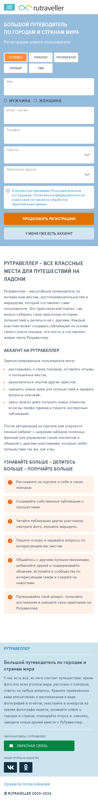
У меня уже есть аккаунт (49, 233)
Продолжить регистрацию (49, 218)
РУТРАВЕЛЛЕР (17, 649)
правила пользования (27, 784)
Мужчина (19, 100)
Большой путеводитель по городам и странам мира (45, 665)
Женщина (50, 100)
